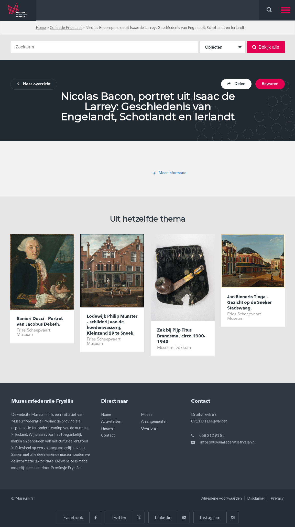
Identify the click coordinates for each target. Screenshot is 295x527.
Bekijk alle (265, 47)
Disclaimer (256, 498)
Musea (146, 414)
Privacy (277, 498)
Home (41, 27)
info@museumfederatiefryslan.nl (228, 442)
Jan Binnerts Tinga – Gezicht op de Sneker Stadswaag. (249, 303)
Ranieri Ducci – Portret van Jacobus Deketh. (40, 322)
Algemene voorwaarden (221, 498)
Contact (108, 435)
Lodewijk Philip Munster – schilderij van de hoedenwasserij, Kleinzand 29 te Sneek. (112, 325)
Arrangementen (154, 421)
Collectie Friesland (66, 27)
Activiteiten (111, 421)
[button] (288, 10)
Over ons (149, 428)
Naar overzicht (33, 84)
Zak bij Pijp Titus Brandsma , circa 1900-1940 (181, 336)
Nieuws (107, 428)
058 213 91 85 (212, 435)
